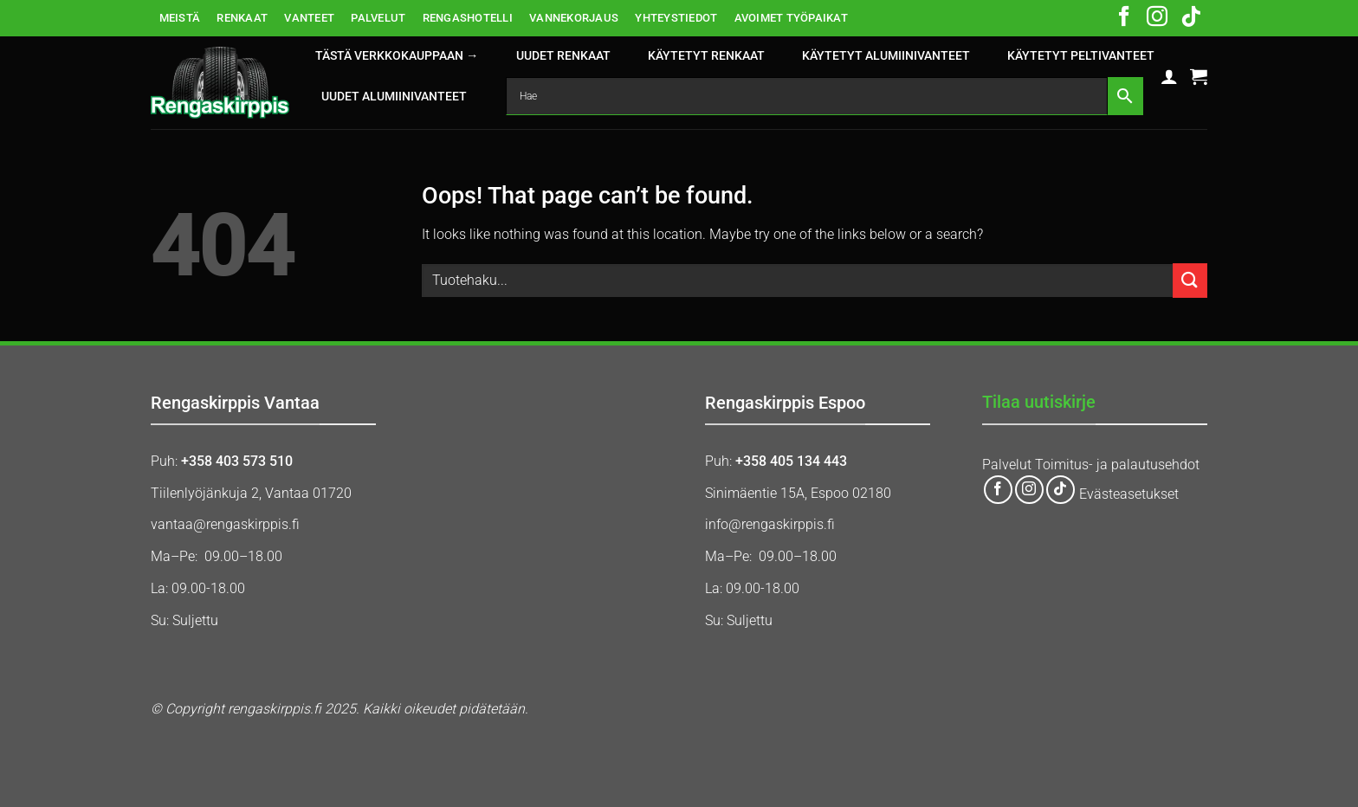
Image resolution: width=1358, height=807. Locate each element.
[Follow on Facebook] (1124, 18)
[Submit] (1190, 280)
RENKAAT (242, 17)
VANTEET (309, 17)
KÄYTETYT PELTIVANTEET (1080, 55)
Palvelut (1006, 464)
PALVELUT (378, 17)
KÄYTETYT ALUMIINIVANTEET (886, 55)
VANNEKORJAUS (573, 17)
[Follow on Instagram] (1157, 18)
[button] (1169, 76)
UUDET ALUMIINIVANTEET (394, 96)
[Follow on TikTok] (1190, 18)
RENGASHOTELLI (468, 17)
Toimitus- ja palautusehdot (1117, 464)
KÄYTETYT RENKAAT (706, 55)
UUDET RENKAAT (563, 55)
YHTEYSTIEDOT (676, 17)
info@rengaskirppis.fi (770, 524)
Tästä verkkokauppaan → (396, 55)
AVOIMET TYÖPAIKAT (791, 17)
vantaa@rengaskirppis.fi (225, 524)
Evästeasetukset (1129, 495)
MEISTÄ (180, 17)
